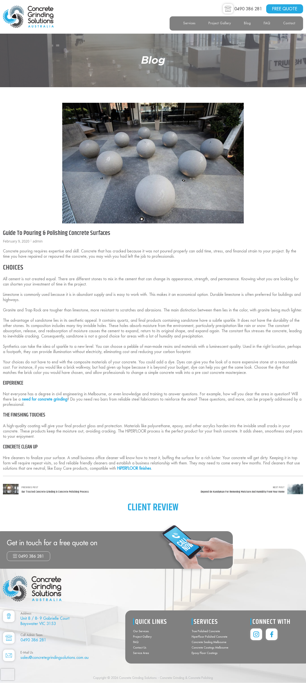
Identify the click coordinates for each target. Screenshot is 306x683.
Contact (289, 23)
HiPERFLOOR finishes (134, 468)
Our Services (141, 631)
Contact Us (139, 647)
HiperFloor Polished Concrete (209, 636)
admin (38, 241)
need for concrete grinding (44, 399)
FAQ (267, 23)
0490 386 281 (28, 556)
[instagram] (256, 634)
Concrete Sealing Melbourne (209, 642)
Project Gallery (219, 23)
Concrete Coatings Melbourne (210, 647)
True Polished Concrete (206, 631)
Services (189, 23)
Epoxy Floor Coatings (205, 653)
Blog (247, 23)
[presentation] (7, 674)
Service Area (141, 653)
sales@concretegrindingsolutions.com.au (54, 657)
